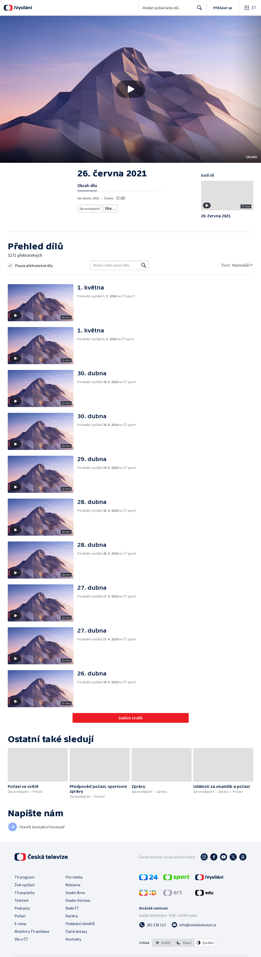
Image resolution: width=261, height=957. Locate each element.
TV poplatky (25, 892)
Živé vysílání (24, 884)
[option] (163, 942)
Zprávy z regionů (116, 207)
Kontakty (73, 939)
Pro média (74, 877)
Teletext (22, 900)
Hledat (198, 10)
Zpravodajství (89, 207)
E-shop (20, 923)
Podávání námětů (80, 923)
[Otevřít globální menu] (250, 8)
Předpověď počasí (145, 207)
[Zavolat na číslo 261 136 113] (152, 925)
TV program (24, 877)
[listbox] (184, 943)
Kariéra (72, 915)
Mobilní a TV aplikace (32, 931)
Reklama (73, 884)
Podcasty (22, 908)
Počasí (20, 915)
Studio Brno (75, 892)
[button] (130, 89)
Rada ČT (72, 908)
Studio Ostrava (78, 900)
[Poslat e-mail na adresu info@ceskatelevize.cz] (194, 925)
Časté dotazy (76, 931)
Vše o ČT (21, 939)
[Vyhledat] (143, 265)
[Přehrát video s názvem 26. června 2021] (130, 89)
